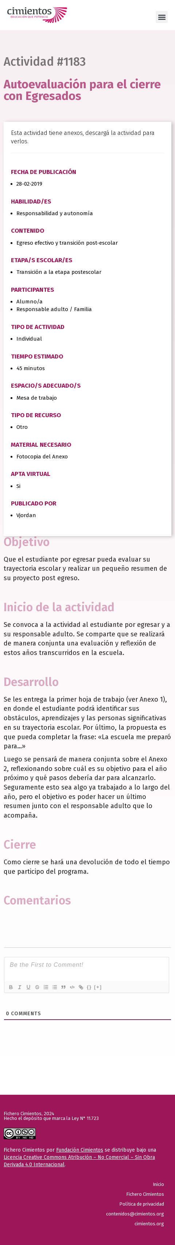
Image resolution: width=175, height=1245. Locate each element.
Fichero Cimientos (145, 1194)
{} (89, 987)
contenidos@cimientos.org (135, 1214)
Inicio (158, 1184)
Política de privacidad (141, 1204)
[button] (162, 17)
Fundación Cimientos (79, 1150)
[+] (98, 987)
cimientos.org (149, 1223)
